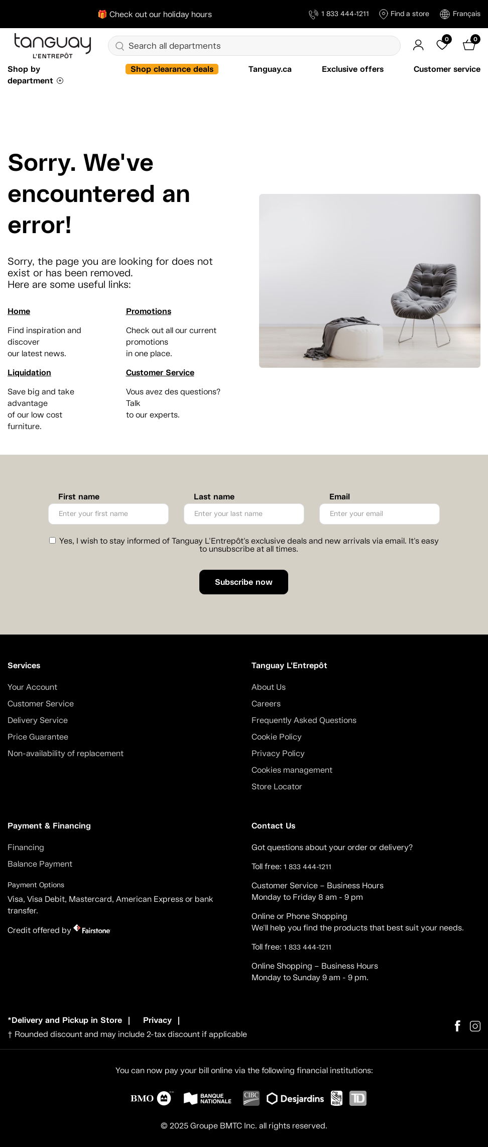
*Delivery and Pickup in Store (65, 1020)
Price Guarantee (38, 737)
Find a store (404, 14)
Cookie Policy (277, 737)
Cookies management (292, 770)
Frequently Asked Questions (304, 720)
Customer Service (160, 372)
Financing (26, 847)
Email (339, 497)
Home (19, 311)
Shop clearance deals (172, 69)
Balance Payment (40, 864)
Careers (266, 703)
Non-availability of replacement (66, 753)
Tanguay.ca (270, 69)
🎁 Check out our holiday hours (154, 14)
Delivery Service (38, 720)
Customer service (447, 69)
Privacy (157, 1020)
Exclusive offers (353, 69)
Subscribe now (244, 582)
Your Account (32, 687)
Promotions (148, 311)
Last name (214, 497)
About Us (269, 687)
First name (78, 497)
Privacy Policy (278, 753)
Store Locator (277, 786)
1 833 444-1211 (339, 14)
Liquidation (29, 372)
